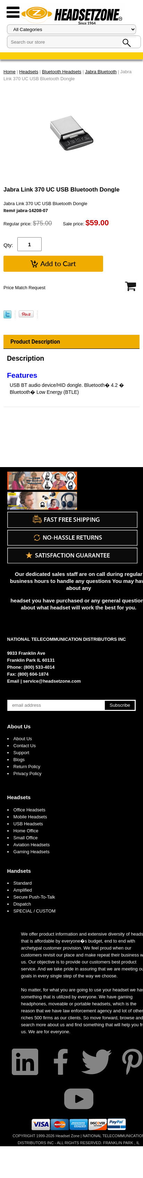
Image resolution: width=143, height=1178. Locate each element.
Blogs (19, 759)
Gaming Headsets (32, 851)
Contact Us (25, 745)
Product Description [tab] (35, 341)
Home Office (26, 830)
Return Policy (27, 766)
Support (22, 752)
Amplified (23, 890)
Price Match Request (24, 287)
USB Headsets (28, 823)
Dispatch (22, 904)
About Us (19, 726)
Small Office (26, 837)
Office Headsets (29, 809)
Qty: (8, 245)
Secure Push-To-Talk (34, 897)
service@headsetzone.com (52, 681)
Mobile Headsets (30, 816)
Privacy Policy (28, 773)
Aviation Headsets (32, 844)
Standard (23, 883)
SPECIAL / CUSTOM (35, 911)
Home (9, 71)
